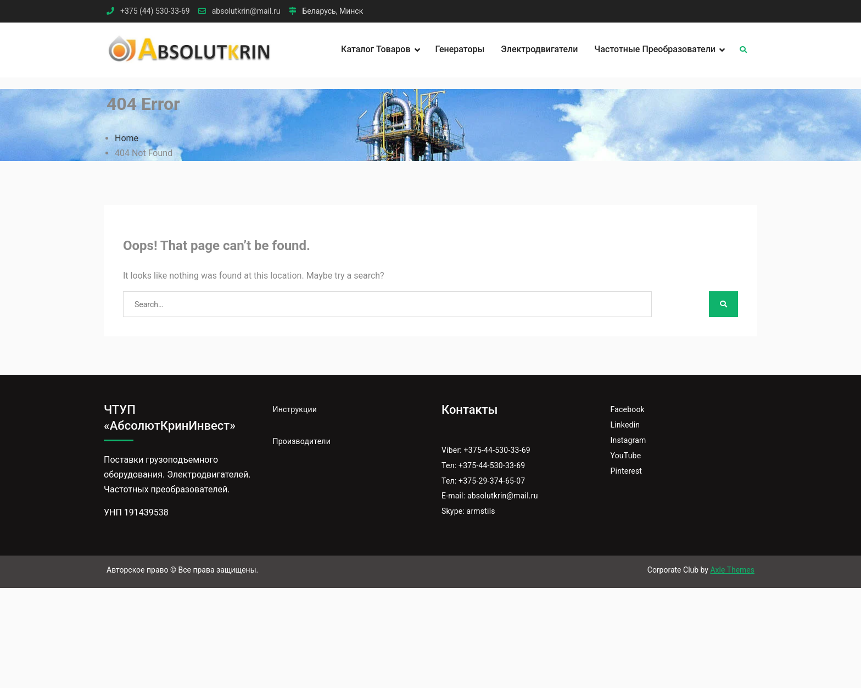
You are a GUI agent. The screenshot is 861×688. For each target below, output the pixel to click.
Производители (302, 441)
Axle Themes (732, 569)
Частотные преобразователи (654, 49)
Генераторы (460, 49)
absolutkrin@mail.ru (246, 11)
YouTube (626, 455)
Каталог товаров (375, 49)
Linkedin (625, 424)
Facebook (628, 409)
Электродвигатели (539, 49)
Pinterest (626, 471)
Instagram (628, 440)
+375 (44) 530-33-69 (155, 11)
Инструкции (295, 409)
